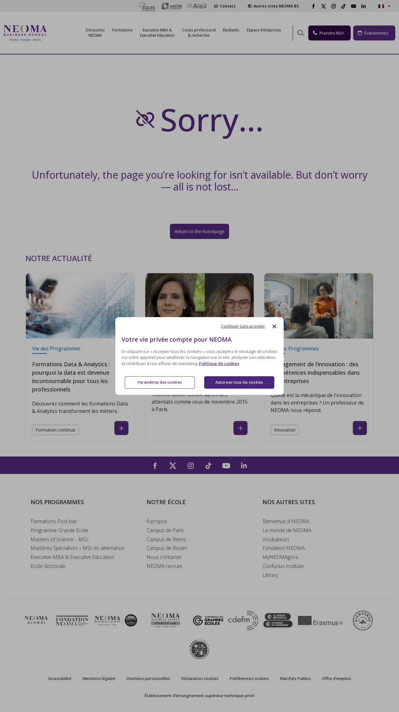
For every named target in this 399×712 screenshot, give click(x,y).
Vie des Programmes (56, 348)
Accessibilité (59, 678)
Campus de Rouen (167, 548)
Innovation (285, 430)
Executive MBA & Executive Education (72, 557)
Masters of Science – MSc (60, 539)
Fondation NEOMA (283, 548)
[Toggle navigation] (55, 33)
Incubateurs (275, 539)
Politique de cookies (219, 363)
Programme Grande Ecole (59, 530)
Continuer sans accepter (243, 326)
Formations (122, 30)
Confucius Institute (283, 566)
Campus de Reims (166, 539)
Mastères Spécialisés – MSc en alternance (77, 548)
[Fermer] (274, 326)
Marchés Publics (295, 678)
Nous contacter (164, 557)
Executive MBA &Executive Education (157, 32)
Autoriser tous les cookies (239, 382)
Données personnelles (148, 678)
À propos (157, 521)
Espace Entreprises (264, 30)
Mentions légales (99, 678)
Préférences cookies (249, 678)
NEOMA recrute (164, 566)
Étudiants (231, 30)
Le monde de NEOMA (286, 530)
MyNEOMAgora (280, 557)
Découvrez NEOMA (95, 32)
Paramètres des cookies (160, 382)
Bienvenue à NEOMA (286, 521)
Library (270, 575)
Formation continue (55, 430)
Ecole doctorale (48, 566)
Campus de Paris (165, 530)
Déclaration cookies (200, 678)
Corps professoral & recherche (199, 32)
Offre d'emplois (336, 678)
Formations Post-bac (54, 521)
